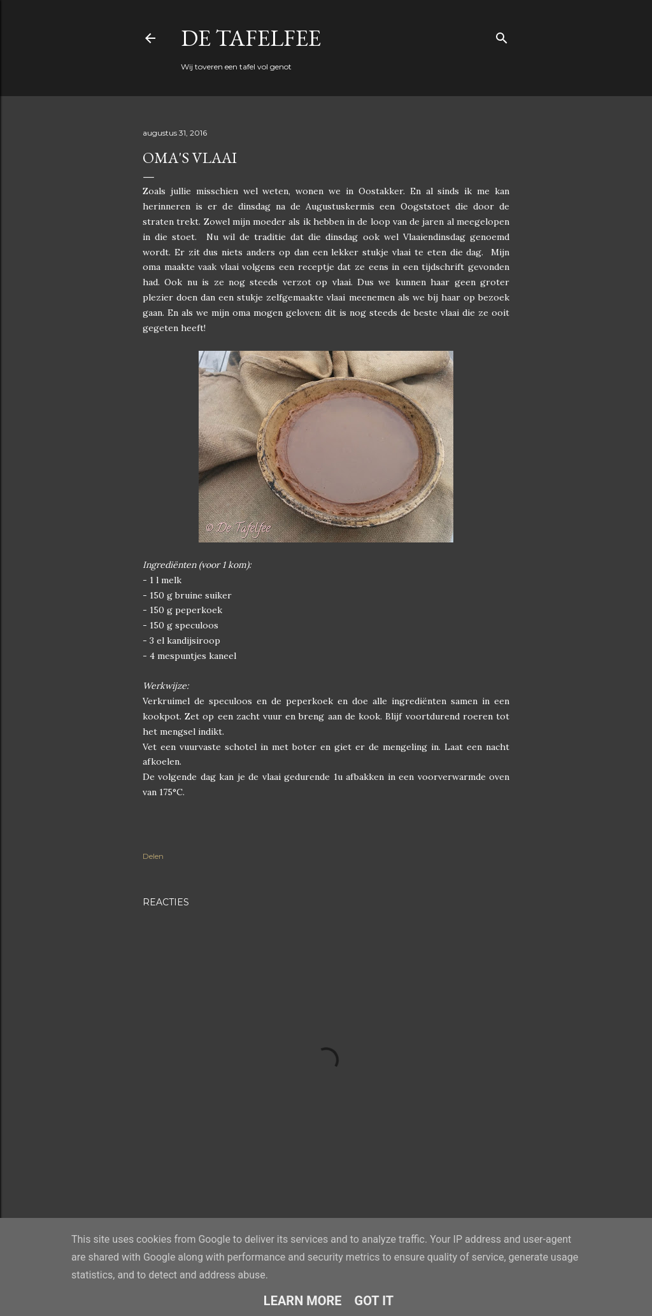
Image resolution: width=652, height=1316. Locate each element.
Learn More (303, 1300)
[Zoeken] (501, 35)
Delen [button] (153, 856)
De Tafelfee (251, 38)
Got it (374, 1300)
